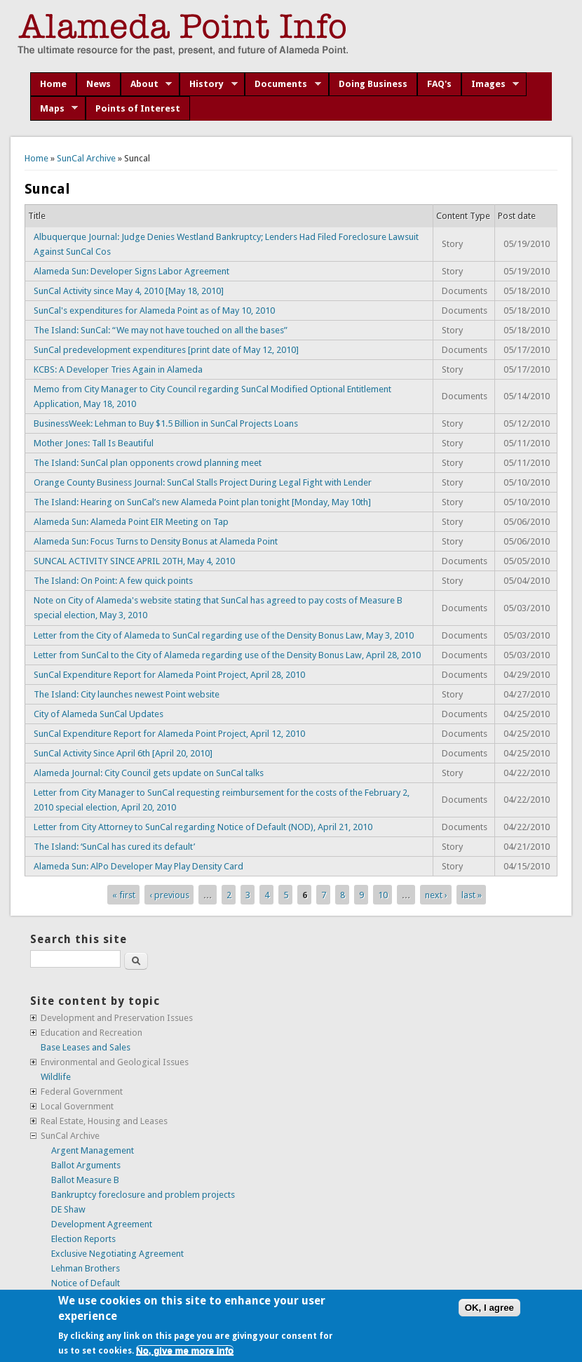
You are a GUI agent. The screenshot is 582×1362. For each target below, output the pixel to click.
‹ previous (169, 894)
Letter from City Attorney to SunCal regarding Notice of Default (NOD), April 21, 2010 (203, 827)
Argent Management (92, 1150)
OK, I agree (489, 1307)
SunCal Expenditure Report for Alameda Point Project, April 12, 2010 (169, 733)
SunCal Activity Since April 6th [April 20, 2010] (123, 753)
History (209, 84)
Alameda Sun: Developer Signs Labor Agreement (131, 271)
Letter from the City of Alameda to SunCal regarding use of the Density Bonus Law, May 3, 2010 (224, 635)
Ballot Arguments (86, 1165)
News (98, 84)
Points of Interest (137, 108)
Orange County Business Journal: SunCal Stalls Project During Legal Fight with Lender (203, 482)
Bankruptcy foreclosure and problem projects (143, 1194)
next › (436, 894)
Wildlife (56, 1076)
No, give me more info (185, 1350)
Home (53, 84)
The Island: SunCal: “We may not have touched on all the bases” (160, 330)
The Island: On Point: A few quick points (113, 580)
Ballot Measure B (85, 1180)
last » (471, 894)
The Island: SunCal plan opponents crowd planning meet (148, 463)
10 (383, 894)
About (146, 84)
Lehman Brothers (85, 1268)
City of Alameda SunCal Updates (98, 714)
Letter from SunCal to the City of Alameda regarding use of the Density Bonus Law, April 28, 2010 (227, 655)
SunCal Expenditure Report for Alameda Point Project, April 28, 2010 (169, 674)
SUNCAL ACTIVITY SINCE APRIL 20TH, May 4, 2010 (134, 561)
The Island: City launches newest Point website (126, 694)
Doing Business (373, 84)
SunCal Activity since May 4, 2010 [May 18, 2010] (129, 291)
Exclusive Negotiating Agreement (117, 1253)
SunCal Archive (86, 158)
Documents (283, 84)
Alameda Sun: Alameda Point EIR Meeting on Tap (131, 521)
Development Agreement (101, 1224)
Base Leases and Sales (85, 1047)
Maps (54, 108)
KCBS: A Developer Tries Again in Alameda (118, 369)
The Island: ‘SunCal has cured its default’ (114, 846)
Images (490, 84)
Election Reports (83, 1239)
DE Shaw (68, 1209)
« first (123, 894)
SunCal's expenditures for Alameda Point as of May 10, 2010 (154, 310)
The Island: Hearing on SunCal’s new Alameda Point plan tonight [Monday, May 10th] (202, 502)
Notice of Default (85, 1283)
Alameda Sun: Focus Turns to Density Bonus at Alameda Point (156, 541)
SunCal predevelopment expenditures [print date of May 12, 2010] (166, 350)
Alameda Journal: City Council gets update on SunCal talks (149, 773)
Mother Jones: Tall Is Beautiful (94, 443)
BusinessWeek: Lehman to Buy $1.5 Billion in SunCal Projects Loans (166, 423)
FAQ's (439, 84)
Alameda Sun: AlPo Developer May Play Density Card (138, 866)
